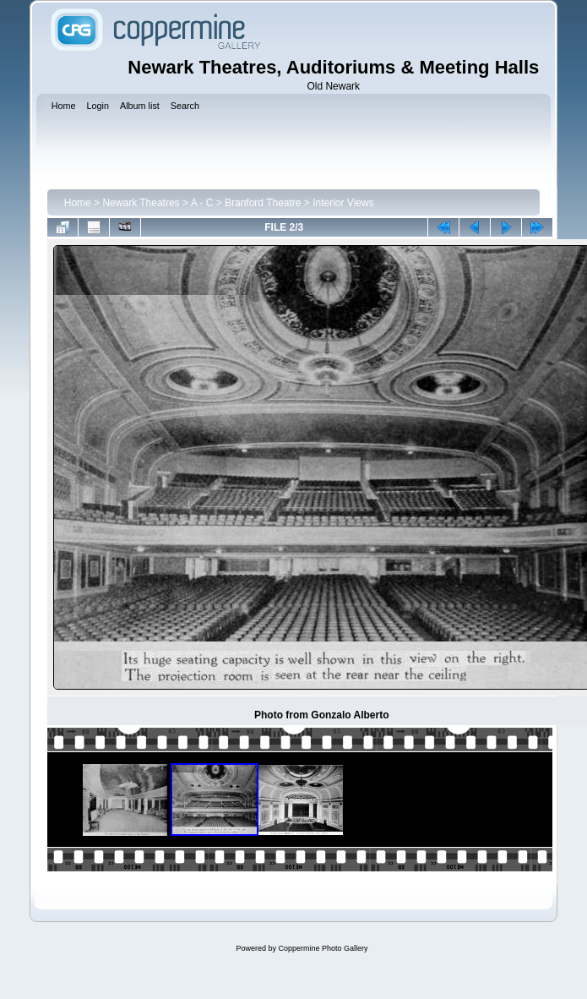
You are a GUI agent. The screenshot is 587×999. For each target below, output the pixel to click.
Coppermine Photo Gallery (322, 948)
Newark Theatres (140, 203)
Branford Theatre (263, 203)
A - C (202, 203)
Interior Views (343, 203)
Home (77, 203)
